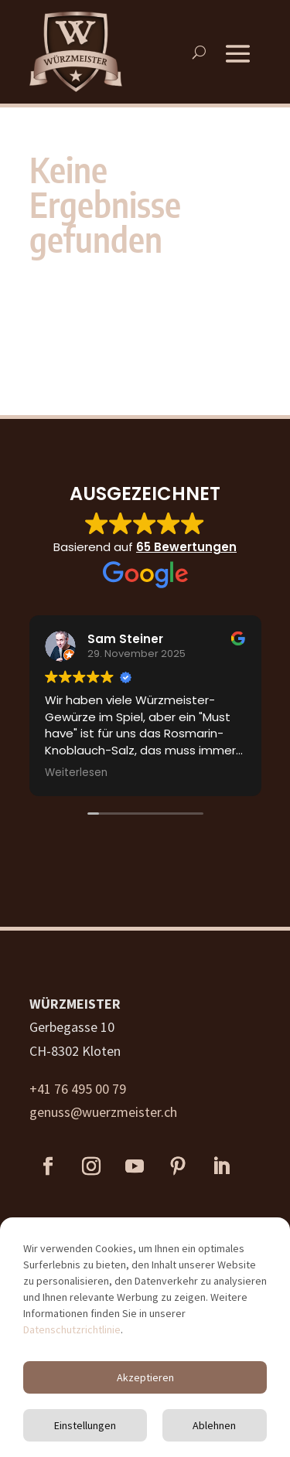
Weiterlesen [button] (76, 773)
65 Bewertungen (186, 547)
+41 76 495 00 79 (77, 1089)
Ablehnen (214, 1425)
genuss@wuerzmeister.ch (103, 1112)
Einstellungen (85, 1425)
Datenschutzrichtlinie (72, 1329)
